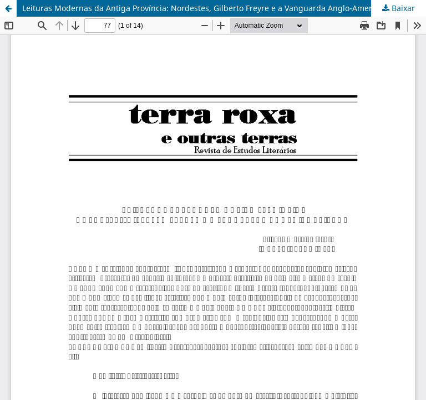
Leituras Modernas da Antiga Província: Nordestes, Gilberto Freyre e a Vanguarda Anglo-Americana (207, 8)
